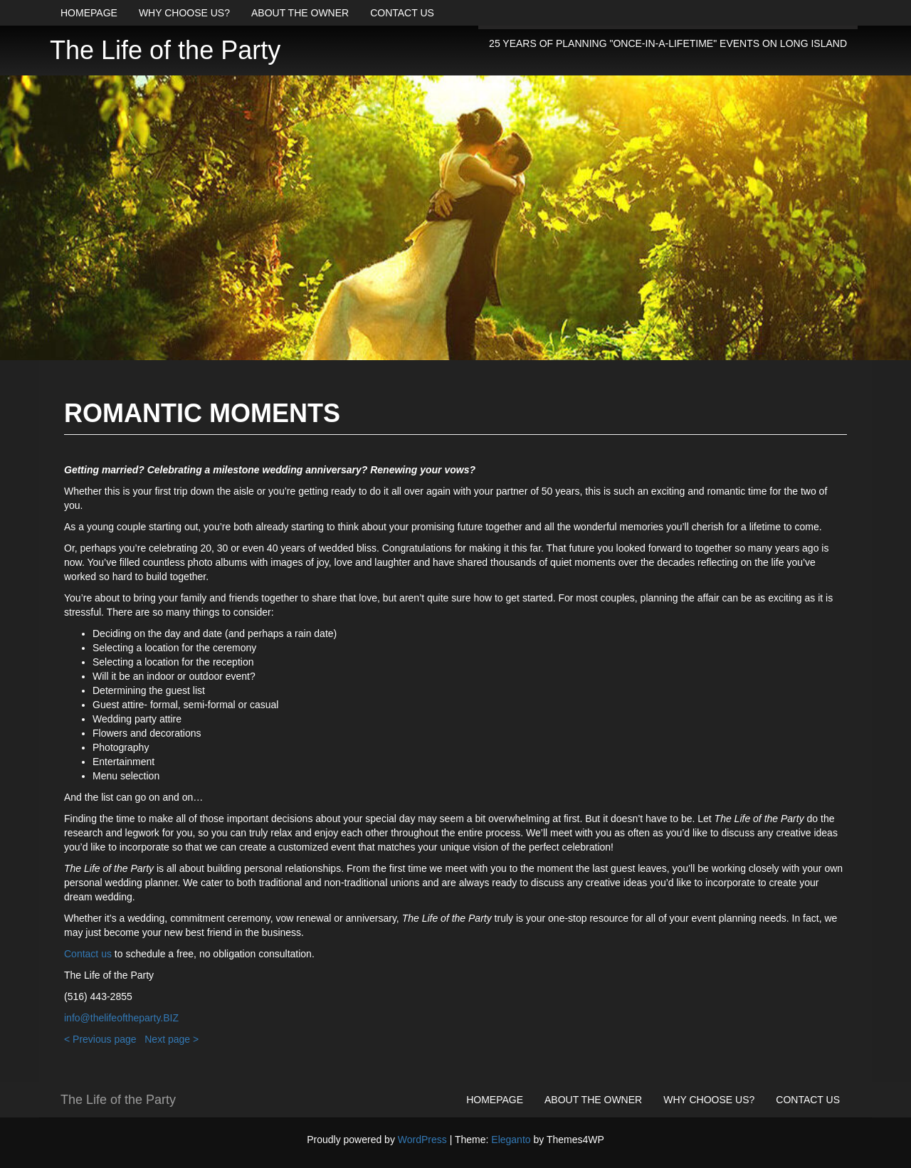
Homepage (88, 13)
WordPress (422, 1139)
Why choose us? (184, 13)
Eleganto (510, 1139)
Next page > (171, 1039)
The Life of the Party (165, 50)
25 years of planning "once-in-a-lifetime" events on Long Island (668, 43)
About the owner (300, 13)
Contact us (402, 13)
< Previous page (100, 1039)
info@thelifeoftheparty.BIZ (121, 1018)
